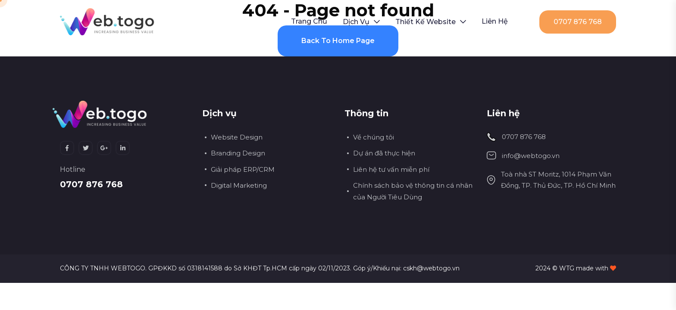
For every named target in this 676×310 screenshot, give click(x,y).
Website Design (237, 137)
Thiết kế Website (425, 22)
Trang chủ (309, 21)
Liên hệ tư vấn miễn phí (391, 169)
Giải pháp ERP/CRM (243, 169)
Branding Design (238, 153)
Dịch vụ (356, 22)
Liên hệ (495, 21)
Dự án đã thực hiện (384, 153)
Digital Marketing (239, 185)
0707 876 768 (578, 22)
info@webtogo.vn (531, 156)
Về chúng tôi (373, 137)
